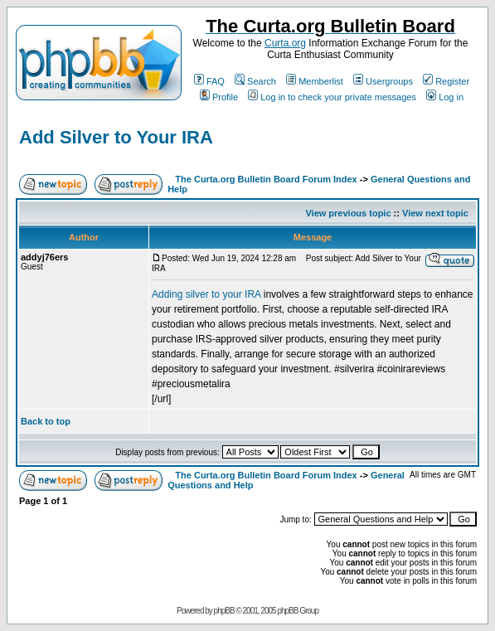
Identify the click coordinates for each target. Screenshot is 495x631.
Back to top (45, 421)
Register (446, 81)
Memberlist (314, 81)
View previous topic (348, 213)
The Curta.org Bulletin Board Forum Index (266, 179)
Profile (219, 97)
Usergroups (383, 81)
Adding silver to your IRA (206, 294)
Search (255, 81)
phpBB (224, 610)
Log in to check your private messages (332, 97)
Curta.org (285, 43)
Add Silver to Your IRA (116, 137)
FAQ (209, 81)
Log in (444, 97)
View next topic (435, 213)
